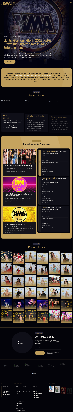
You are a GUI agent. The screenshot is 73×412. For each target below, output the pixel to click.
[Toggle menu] (71, 3)
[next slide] (71, 33)
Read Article (9, 62)
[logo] (8, 3)
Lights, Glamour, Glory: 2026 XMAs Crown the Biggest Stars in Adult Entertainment (27, 44)
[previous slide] (1, 33)
